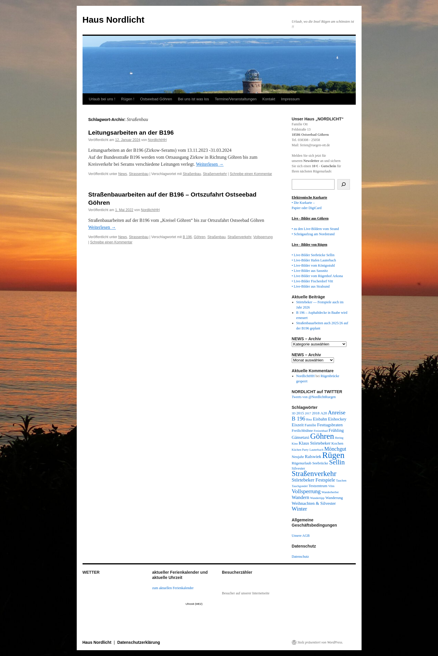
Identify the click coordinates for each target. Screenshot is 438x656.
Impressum (290, 99)
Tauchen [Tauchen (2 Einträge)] (341, 480)
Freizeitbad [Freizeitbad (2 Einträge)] (321, 430)
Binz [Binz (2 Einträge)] (309, 419)
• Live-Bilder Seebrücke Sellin (313, 255)
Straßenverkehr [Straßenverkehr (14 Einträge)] (314, 473)
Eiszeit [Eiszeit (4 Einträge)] (298, 424)
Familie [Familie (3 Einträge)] (310, 425)
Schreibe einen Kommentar (251, 174)
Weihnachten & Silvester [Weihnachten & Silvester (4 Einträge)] (314, 503)
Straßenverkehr (215, 174)
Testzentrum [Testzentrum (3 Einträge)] (317, 486)
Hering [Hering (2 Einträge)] (339, 437)
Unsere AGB (301, 536)
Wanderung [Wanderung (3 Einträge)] (334, 497)
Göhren (199, 237)
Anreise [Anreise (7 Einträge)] (336, 412)
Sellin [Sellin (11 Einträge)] (337, 462)
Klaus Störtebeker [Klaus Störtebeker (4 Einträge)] (314, 443)
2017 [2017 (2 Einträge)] (308, 413)
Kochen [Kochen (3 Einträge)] (337, 443)
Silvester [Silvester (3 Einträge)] (298, 468)
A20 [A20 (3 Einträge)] (323, 413)
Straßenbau (192, 174)
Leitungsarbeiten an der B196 (131, 132)
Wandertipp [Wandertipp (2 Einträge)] (317, 498)
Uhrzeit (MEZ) (194, 603)
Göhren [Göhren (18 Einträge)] (322, 436)
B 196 (187, 237)
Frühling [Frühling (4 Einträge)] (336, 430)
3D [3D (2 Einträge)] (294, 413)
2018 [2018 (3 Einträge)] (315, 413)
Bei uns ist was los (193, 99)
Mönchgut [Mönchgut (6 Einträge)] (335, 449)
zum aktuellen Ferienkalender (173, 588)
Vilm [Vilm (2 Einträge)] (331, 486)
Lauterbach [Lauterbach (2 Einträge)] (316, 449)
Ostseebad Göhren (156, 99)
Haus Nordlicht (113, 19)
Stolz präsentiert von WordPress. (320, 642)
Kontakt (268, 99)
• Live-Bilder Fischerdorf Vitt (312, 281)
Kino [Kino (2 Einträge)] (295, 443)
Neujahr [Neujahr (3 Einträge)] (298, 456)
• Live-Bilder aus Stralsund (311, 286)
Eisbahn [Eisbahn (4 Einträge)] (320, 418)
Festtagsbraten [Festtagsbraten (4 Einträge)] (330, 424)
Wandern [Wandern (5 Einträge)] (301, 497)
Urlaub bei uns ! (102, 99)
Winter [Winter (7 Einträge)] (299, 509)
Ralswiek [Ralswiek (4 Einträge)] (313, 456)
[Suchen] (343, 184)
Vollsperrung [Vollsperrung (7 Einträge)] (306, 491)
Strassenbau (138, 174)
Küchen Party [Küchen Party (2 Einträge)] (300, 449)
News (122, 174)
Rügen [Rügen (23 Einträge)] (333, 455)
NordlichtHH (157, 140)
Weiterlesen (210, 164)
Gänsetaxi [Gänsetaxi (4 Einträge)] (301, 437)
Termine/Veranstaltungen (236, 99)
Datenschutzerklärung (138, 642)
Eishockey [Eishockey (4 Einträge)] (337, 418)
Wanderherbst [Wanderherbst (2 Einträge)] (330, 492)
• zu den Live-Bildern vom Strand (315, 229)
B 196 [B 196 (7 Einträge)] (298, 419)
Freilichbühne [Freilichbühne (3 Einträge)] (302, 430)
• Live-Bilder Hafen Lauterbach (314, 260)
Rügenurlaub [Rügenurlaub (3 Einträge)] (302, 463)
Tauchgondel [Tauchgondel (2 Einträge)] (300, 486)
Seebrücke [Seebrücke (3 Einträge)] (320, 463)
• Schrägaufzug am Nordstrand (313, 234)
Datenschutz (300, 557)
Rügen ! (128, 99)
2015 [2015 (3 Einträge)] (300, 413)
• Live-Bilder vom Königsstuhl (313, 265)
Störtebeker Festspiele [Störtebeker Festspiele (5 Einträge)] (313, 480)
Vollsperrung (263, 237)
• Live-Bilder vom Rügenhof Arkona (317, 276)
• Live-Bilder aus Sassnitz (310, 271)
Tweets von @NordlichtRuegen (314, 397)
